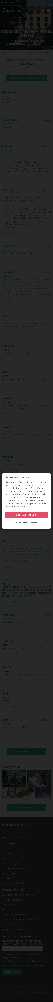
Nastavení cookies (26, 522)
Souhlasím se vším (26, 515)
